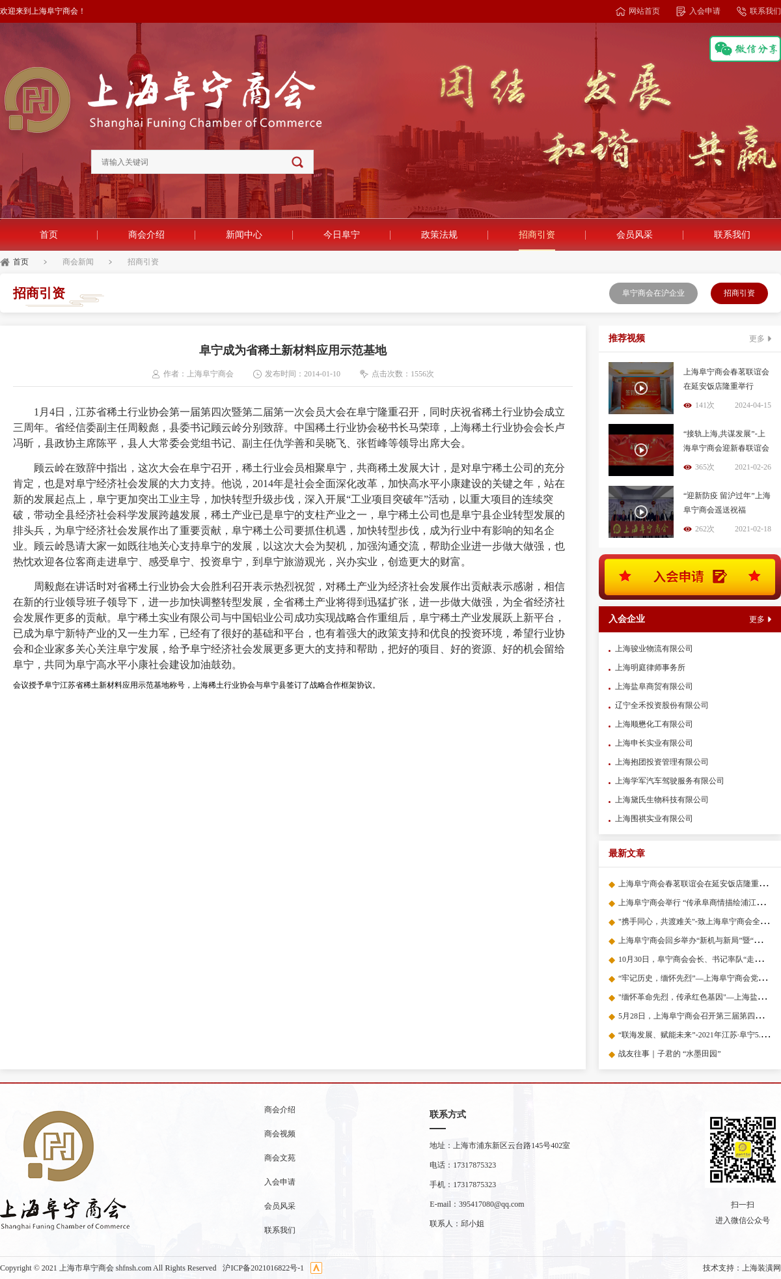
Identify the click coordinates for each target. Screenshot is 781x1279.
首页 (49, 235)
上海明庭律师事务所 (650, 667)
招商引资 (537, 235)
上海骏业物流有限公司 (654, 648)
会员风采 (634, 235)
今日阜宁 (341, 235)
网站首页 (638, 11)
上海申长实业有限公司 (654, 743)
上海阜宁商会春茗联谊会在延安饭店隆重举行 (696, 883)
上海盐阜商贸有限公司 (654, 686)
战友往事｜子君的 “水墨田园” (669, 1053)
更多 (760, 338)
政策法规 (439, 235)
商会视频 (279, 1133)
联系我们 (759, 11)
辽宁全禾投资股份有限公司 (662, 705)
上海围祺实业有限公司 (654, 818)
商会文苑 (279, 1157)
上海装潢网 (761, 1267)
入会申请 (698, 11)
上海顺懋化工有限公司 (654, 724)
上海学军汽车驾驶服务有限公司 (669, 780)
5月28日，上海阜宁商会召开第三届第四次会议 (698, 1015)
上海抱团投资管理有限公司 (662, 761)
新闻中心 (244, 235)
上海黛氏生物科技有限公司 (662, 799)
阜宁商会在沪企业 (653, 293)
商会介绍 (146, 235)
